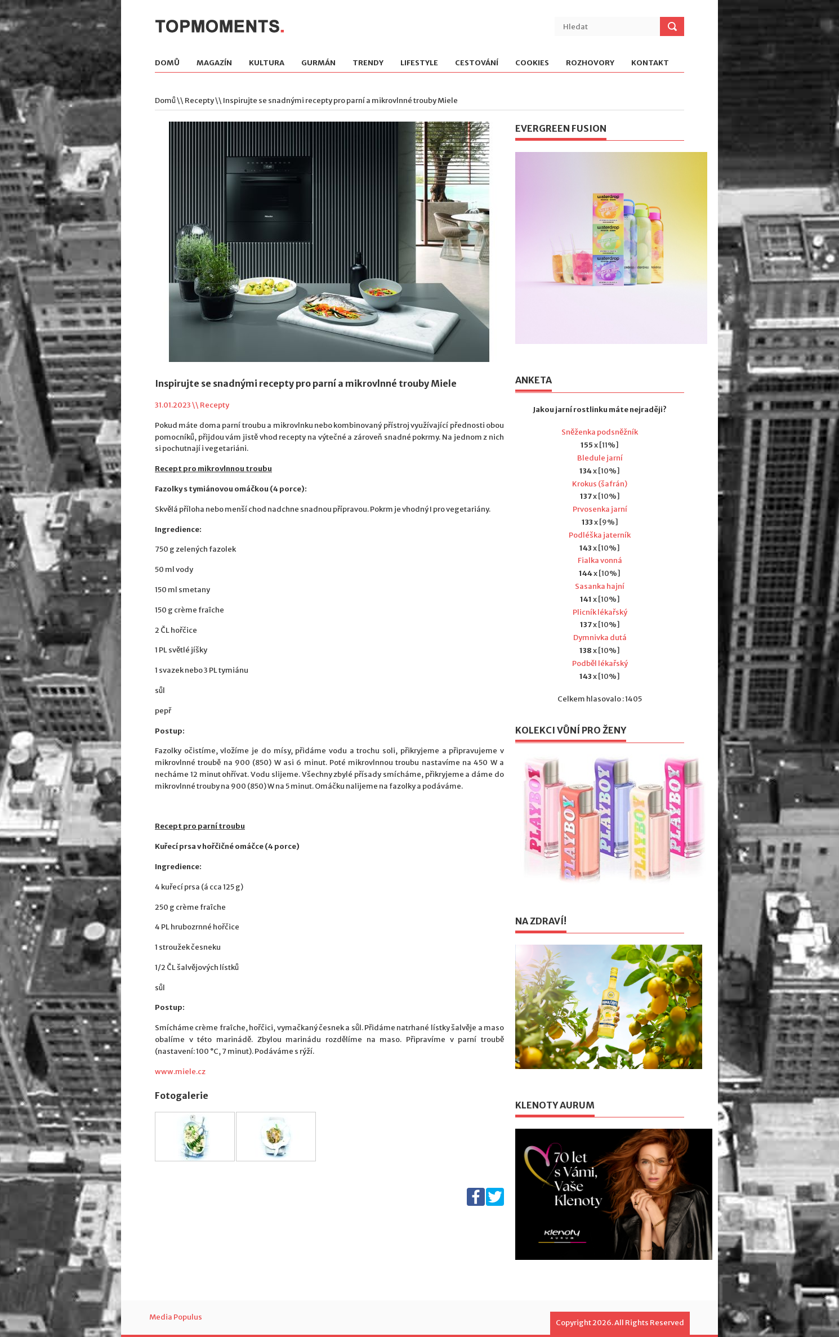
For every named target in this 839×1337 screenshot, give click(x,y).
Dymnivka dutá (600, 637)
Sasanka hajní (599, 586)
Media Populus (175, 1317)
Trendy (367, 63)
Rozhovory (590, 63)
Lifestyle (419, 63)
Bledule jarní (600, 458)
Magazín (214, 63)
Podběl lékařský (600, 663)
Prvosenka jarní (600, 509)
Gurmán (318, 63)
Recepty (199, 100)
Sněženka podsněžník (599, 432)
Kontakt (650, 63)
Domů (167, 63)
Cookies (532, 63)
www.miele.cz (180, 1071)
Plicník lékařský (600, 612)
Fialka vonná (600, 560)
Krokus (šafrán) (599, 484)
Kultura (266, 63)
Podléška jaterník (600, 535)
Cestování (476, 63)
